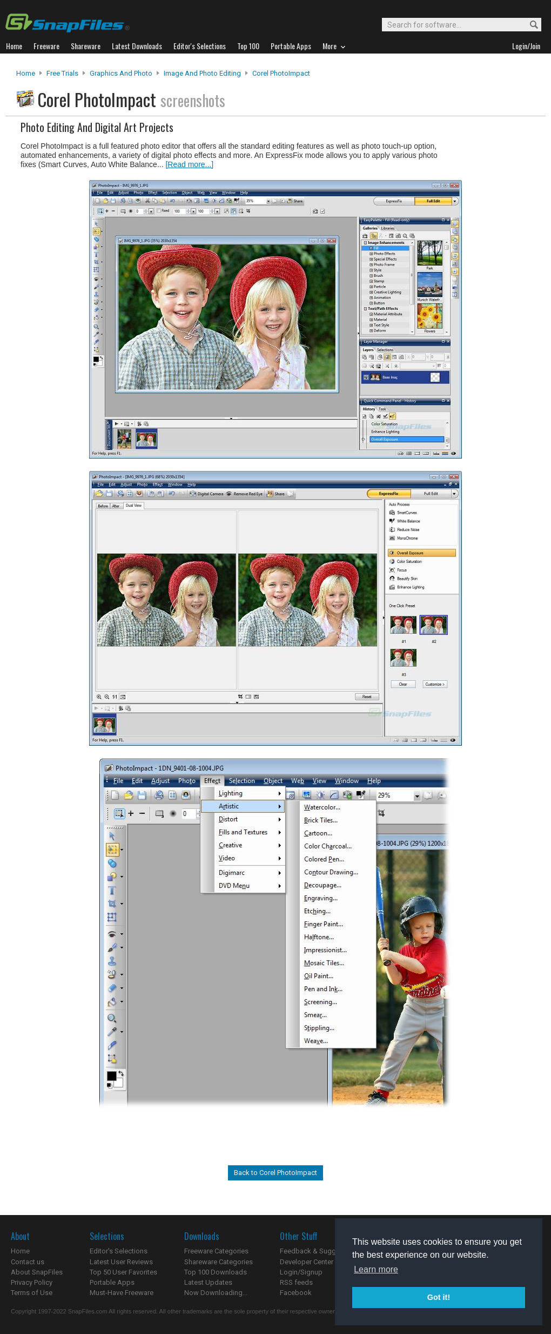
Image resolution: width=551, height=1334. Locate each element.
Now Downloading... (215, 1293)
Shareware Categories (218, 1262)
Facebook (296, 1293)
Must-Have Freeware (121, 1293)
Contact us (27, 1262)
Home (25, 73)
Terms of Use (31, 1293)
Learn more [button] (376, 1269)
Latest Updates (208, 1282)
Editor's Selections (118, 1251)
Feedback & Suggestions (319, 1251)
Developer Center (306, 1262)
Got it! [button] (438, 1297)
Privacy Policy (31, 1282)
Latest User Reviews (121, 1262)
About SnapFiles (37, 1272)
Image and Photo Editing (202, 73)
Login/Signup (301, 1272)
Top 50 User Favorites (123, 1272)
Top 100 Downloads (215, 1272)
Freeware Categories (216, 1251)
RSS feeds (296, 1282)
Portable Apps (112, 1282)
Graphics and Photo (121, 73)
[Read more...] (189, 164)
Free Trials (62, 73)
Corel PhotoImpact (281, 73)
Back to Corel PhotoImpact (275, 1173)
